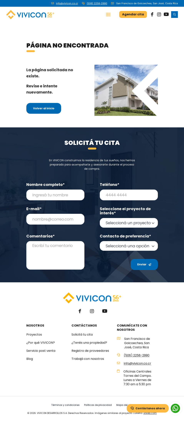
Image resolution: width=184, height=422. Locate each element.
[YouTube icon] (166, 14)
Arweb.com (150, 413)
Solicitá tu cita (82, 335)
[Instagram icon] (159, 14)
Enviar (144, 264)
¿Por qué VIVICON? (40, 343)
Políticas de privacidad (98, 405)
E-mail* (34, 209)
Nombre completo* (45, 184)
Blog (29, 359)
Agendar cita (133, 14)
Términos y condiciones (65, 405)
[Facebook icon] (152, 14)
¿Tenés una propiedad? (89, 343)
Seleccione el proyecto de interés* (125, 211)
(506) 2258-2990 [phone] (97, 3)
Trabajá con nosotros (88, 359)
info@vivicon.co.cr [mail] (67, 3)
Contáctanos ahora (148, 408)
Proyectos (34, 335)
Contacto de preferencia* (125, 236)
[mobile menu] (108, 14)
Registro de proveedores (90, 351)
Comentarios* (40, 236)
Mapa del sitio (124, 405)
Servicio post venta (40, 351)
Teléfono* (109, 184)
